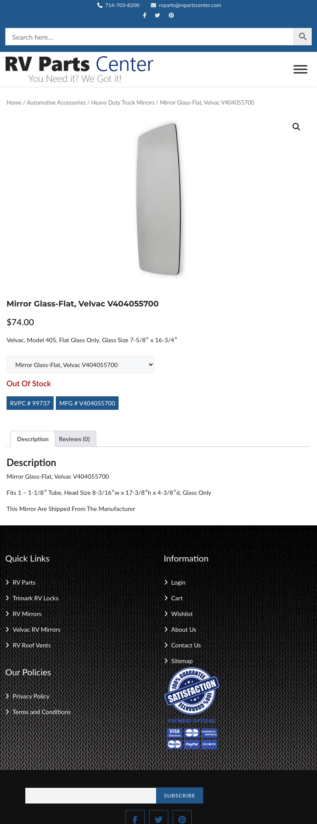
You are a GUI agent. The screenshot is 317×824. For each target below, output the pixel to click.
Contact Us (186, 645)
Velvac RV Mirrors (37, 629)
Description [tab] (33, 439)
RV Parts (24, 582)
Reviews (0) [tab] (74, 439)
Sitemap (182, 660)
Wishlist (182, 613)
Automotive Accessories (56, 102)
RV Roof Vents (32, 645)
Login (178, 582)
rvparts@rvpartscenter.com (186, 5)
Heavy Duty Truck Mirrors (122, 102)
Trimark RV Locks (35, 598)
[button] (296, 127)
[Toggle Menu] (300, 69)
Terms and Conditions (42, 711)
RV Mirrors (27, 613)
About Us (184, 629)
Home (14, 102)
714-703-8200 (118, 5)
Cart (177, 598)
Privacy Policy (31, 696)
